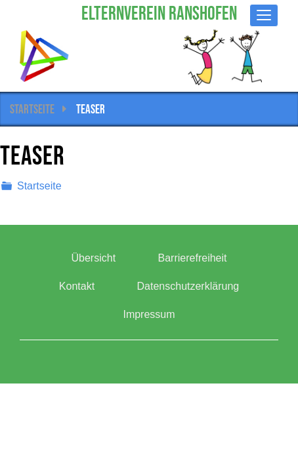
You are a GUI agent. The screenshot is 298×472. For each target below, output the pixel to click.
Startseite (32, 109)
